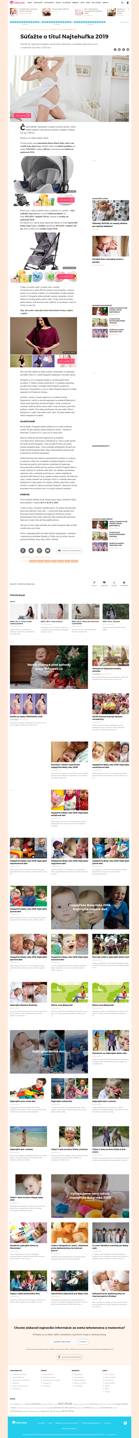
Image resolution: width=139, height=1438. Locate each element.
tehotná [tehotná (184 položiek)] (26, 1411)
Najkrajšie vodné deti (61, 1101)
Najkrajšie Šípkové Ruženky (23, 1005)
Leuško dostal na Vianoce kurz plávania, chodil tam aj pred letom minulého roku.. (22, 632)
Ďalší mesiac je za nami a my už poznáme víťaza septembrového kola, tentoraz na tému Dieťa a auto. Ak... (28, 872)
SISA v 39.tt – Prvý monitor (52, 621)
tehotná (74, 561)
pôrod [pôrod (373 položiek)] (72, 1407)
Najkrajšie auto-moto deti (23, 1101)
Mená (30, 2)
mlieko (60, 561)
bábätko (33, 561)
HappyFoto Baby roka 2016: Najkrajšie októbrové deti (69, 814)
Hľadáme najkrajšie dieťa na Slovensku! (24, 1246)
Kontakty (41, 1423)
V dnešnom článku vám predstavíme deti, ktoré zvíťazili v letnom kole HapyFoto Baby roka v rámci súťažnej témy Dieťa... (68, 1110)
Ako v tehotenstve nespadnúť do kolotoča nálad (93, 11)
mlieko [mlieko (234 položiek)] (13, 1408)
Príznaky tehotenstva (19, 1374)
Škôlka (107, 1386)
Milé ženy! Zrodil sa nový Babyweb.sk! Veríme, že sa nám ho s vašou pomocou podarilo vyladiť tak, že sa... (69, 1013)
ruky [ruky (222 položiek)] (93, 1408)
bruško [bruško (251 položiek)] (28, 1404)
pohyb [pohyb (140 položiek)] (48, 1408)
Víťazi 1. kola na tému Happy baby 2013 (26, 1198)
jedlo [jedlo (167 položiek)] (86, 1404)
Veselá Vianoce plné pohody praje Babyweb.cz (118, 310)
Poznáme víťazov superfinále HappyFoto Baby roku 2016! (65, 765)
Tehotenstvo (49, 2)
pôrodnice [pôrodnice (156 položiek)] (79, 1408)
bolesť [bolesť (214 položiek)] (17, 1404)
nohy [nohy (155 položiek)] (22, 1408)
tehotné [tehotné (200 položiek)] (32, 1411)
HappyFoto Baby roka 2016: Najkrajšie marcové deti (69, 958)
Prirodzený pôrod (49, 1377)
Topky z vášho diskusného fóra (25, 1293)
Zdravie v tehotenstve (20, 1386)
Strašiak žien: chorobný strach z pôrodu (28, 10)
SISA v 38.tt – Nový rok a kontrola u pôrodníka (85, 622)
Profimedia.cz (123, 120)
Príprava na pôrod (25, 13)
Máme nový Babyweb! (62, 1005)
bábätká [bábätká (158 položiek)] (45, 1404)
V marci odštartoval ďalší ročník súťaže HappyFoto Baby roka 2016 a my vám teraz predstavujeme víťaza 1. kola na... (68, 968)
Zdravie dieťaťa (110, 1377)
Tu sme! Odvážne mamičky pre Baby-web (110, 1246)
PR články (120, 15)
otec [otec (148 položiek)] (31, 1408)
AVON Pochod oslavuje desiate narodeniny (107, 717)
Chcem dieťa (37, 2)
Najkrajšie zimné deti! (49, 1051)
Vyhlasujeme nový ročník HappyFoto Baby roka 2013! (90, 1196)
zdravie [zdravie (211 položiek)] (58, 1411)
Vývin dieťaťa (109, 1374)
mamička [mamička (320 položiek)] (93, 1404)
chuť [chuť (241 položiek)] (50, 1404)
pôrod (67, 561)
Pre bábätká (78, 1386)
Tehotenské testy (18, 1377)
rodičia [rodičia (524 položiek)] (87, 1407)
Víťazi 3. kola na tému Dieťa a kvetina (69, 1149)
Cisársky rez (47, 1383)
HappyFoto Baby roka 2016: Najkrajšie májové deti (90, 907)
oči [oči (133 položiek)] (35, 1408)
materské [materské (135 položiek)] (110, 1404)
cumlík (47, 561)
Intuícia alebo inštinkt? (60, 9)
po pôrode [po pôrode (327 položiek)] (55, 1407)
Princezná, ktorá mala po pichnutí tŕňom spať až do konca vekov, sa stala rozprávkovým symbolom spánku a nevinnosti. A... (28, 1013)
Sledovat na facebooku (69, 1357)
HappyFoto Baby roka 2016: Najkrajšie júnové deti (28, 910)
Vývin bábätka (79, 1377)
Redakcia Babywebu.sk (42, 557)
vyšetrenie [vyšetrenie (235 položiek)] (45, 1411)
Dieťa (82, 2)
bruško (40, 561)
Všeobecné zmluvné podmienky (66, 1423)
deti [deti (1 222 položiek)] (61, 1403)
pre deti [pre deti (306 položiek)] (64, 1408)
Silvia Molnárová (15, 626)
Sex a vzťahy (96, 2)
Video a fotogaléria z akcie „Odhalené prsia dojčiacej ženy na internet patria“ (69, 1248)
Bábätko (75, 2)
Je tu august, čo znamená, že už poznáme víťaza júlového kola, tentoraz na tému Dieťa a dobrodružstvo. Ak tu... (109, 872)
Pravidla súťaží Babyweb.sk (91, 1423)
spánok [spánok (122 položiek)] (98, 1408)
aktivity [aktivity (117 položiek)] (12, 1404)
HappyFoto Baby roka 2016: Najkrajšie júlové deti (110, 862)
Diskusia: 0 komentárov (69, 550)
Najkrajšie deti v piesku (21, 1149)
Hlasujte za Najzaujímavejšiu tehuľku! (117, 321)
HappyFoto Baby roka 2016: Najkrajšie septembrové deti (28, 862)
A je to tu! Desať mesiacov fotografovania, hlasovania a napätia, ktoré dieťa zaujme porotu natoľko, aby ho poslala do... (110, 1062)
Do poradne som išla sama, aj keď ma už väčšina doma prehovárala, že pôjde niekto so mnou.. (54, 629)
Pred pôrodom (48, 1374)
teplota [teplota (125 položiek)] (38, 1411)
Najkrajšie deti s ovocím (104, 1101)
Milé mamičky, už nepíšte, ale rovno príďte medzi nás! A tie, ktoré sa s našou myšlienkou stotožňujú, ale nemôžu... (109, 1304)
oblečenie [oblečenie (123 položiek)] (27, 1408)
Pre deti (107, 1392)
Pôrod (58, 2)
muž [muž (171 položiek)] (18, 1408)
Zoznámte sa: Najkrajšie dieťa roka (109, 1053)
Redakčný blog (42, 30)
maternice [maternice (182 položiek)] (102, 1404)
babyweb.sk (25, 30)
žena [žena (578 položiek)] (65, 1411)
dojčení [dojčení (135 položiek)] (81, 1404)
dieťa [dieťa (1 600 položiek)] (68, 1404)
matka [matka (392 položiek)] (117, 1404)
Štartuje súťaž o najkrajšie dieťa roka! (110, 957)
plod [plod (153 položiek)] (43, 1408)
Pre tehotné (16, 1389)
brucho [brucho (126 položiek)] (22, 1404)
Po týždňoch (14, 22)
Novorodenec (124, 22)
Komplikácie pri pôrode (51, 1380)
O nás (50, 1423)
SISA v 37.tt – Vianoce (111, 621)
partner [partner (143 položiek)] (38, 1408)
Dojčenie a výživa (80, 1383)
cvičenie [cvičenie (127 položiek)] (55, 1404)
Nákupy (105, 2)
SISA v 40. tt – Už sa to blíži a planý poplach (21, 622)
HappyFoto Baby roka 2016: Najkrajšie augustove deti (69, 862)
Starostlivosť (109, 1380)
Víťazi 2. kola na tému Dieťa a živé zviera (108, 1150)
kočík (54, 561)
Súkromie (107, 1423)
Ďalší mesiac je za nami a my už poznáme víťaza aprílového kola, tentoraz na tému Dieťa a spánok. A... (27, 968)
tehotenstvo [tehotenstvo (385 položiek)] (16, 1411)
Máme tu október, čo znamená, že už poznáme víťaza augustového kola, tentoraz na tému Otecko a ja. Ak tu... (69, 872)
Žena (88, 2)
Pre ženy (55, 11)
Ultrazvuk (15, 1383)
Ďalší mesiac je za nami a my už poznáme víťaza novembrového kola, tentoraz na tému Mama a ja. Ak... (110, 775)
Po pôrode (67, 2)
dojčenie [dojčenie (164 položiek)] (76, 1404)
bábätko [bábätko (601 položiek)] (36, 1403)
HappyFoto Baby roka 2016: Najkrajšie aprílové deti (28, 958)
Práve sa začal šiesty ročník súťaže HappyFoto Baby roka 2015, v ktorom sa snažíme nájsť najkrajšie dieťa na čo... (110, 965)
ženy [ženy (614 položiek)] (71, 1410)
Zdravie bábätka (80, 1380)
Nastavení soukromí (69, 1428)
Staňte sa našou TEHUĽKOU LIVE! (116, 331)
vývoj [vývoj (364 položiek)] (52, 1411)
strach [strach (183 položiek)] (114, 1408)
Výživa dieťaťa (110, 1383)
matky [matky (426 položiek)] (124, 1404)
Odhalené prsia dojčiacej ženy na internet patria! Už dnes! (108, 1294)
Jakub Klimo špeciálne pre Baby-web (69, 1293)
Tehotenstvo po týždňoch (21, 1380)
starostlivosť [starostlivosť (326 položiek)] (106, 1408)
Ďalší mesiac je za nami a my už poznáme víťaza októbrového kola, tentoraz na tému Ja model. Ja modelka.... (68, 824)
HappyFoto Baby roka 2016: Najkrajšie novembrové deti (110, 765)
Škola (107, 1389)
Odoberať (83, 1342)
